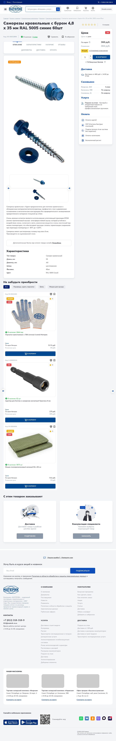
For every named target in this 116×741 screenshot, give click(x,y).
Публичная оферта (48, 612)
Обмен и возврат (83, 612)
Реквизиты (45, 603)
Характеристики (33, 45)
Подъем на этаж (47, 654)
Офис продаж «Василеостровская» (90, 691)
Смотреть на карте (13, 700)
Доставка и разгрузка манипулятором (91, 631)
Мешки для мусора (56, 287)
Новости (44, 600)
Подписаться (83, 571)
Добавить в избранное (86, 615)
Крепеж (41, 18)
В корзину (101, 57)
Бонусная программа (85, 592)
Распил (43, 631)
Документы (26, 50)
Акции (79, 600)
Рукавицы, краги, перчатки (24, 287)
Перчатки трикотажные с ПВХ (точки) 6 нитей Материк (26, 335)
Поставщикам (46, 597)
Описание (17, 45)
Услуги (79, 603)
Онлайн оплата (106, 9)
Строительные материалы (29, 18)
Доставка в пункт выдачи (50, 625)
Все (6, 287)
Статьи (80, 606)
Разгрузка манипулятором (51, 651)
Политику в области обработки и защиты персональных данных (59, 576)
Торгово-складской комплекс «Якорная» (22, 691)
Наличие (50, 45)
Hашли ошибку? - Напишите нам (58, 558)
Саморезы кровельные (53, 18)
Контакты (8, 615)
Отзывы (61, 45)
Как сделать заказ (84, 595)
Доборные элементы (48, 662)
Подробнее (56, 243)
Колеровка (45, 628)
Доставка (40, 50)
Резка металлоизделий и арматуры (54, 645)
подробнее (30, 537)
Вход (8, 2)
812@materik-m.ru (10, 623)
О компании (47, 587)
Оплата (53, 50)
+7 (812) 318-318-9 (13, 620)
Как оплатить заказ (84, 597)
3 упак (35, 37)
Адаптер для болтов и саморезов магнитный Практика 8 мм (28, 401)
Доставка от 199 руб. (85, 628)
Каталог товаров (15, 18)
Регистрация (17, 2)
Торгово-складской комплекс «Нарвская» (58, 691)
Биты (42, 287)
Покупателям (83, 587)
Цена (7, 343)
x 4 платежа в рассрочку (98, 51)
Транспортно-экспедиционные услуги (91, 637)
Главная (5, 18)
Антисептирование (48, 660)
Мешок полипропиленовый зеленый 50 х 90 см (23, 468)
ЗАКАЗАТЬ (86, 537)
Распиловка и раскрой (49, 648)
